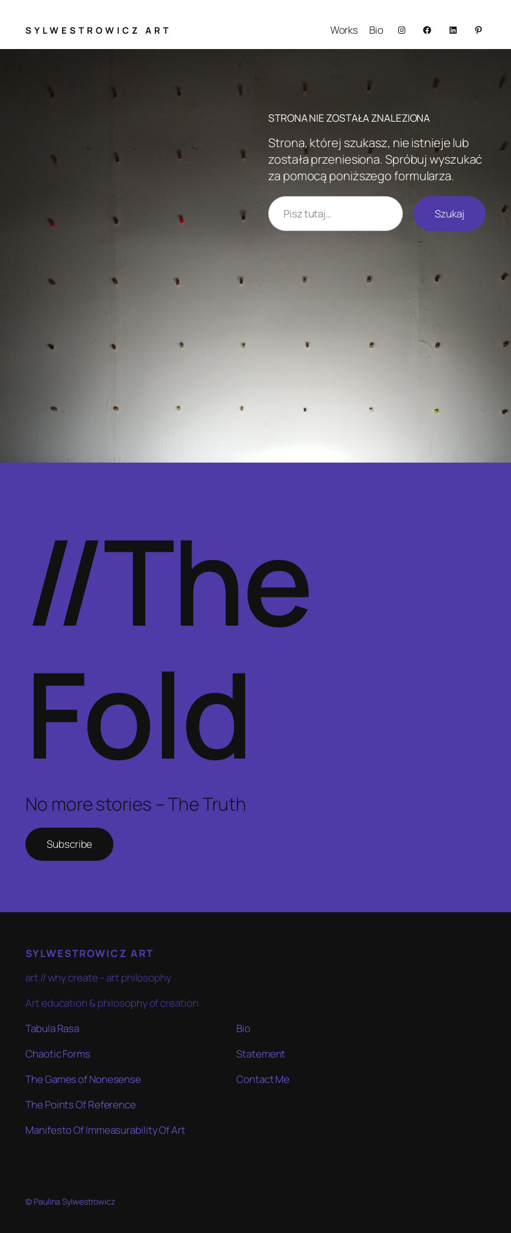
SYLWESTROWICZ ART (98, 30)
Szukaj (449, 213)
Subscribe (69, 844)
